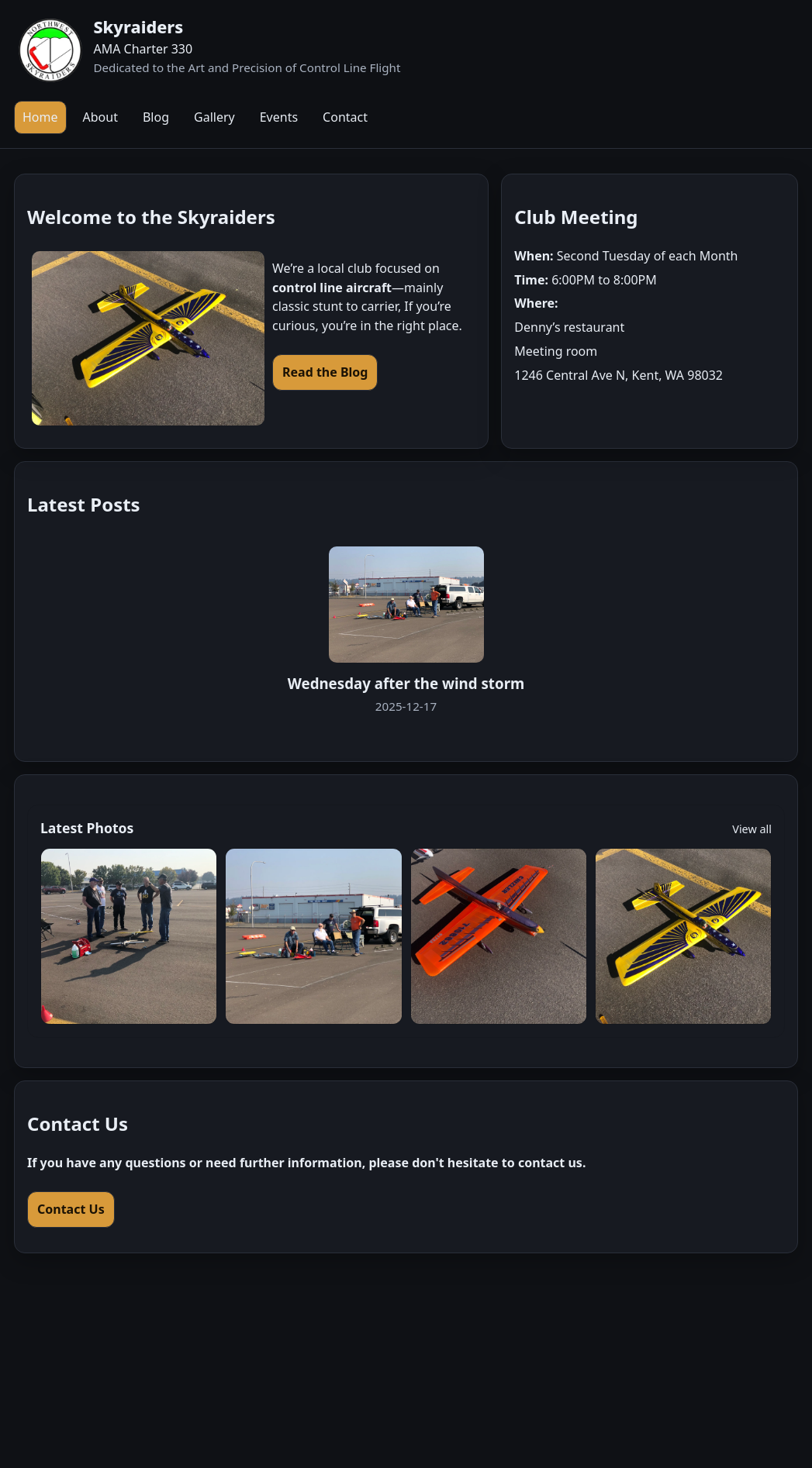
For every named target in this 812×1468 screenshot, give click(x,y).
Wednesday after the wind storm (406, 683)
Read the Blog (325, 372)
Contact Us (71, 1209)
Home (40, 117)
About (100, 117)
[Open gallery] (128, 936)
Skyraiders (138, 27)
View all (752, 829)
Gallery (214, 117)
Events (279, 117)
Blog (156, 117)
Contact (345, 117)
